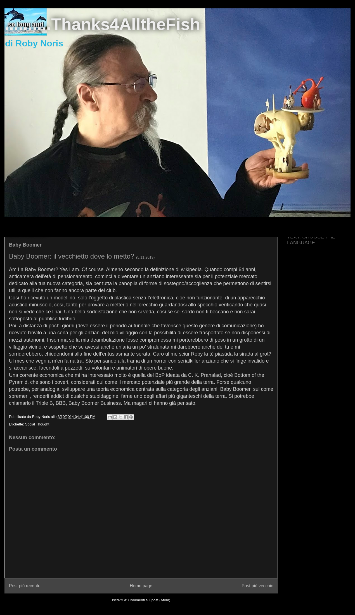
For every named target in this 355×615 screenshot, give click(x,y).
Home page (141, 585)
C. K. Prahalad (204, 375)
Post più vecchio (257, 585)
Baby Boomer (40, 269)
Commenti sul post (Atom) (149, 600)
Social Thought (37, 424)
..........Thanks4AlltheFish (102, 24)
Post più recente (25, 585)
